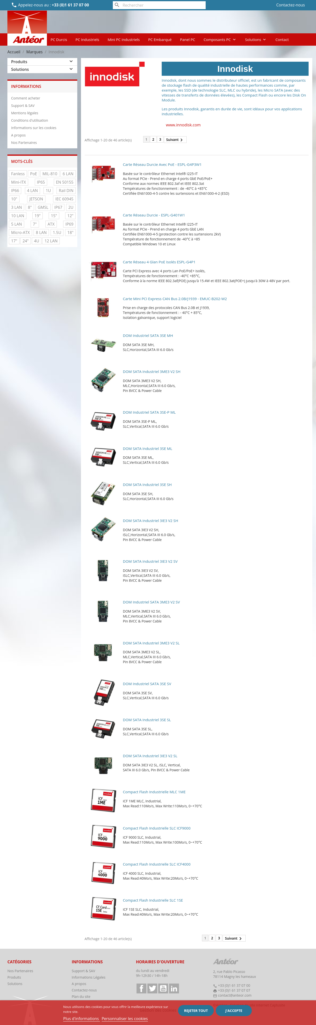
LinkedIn (174, 988)
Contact (282, 39)
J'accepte (233, 1010)
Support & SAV (23, 105)
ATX (51, 224)
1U (48, 190)
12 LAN (51, 241)
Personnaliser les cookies (125, 1018)
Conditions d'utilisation (29, 120)
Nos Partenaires (24, 142)
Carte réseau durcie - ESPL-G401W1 (154, 215)
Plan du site (81, 996)
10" (14, 199)
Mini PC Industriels (124, 39)
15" (54, 215)
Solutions (256, 39)
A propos (18, 135)
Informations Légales (88, 977)
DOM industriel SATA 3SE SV (147, 683)
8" (30, 207)
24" (25, 241)
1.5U (57, 232)
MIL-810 (49, 173)
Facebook (141, 988)
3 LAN (16, 207)
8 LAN (41, 232)
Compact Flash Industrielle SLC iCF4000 (157, 864)
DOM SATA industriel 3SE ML (147, 448)
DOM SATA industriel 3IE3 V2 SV (150, 561)
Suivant (175, 140)
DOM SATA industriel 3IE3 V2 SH (150, 520)
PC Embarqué (160, 39)
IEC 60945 (64, 199)
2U (71, 207)
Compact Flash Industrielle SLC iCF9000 (157, 828)
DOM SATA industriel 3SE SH (147, 484)
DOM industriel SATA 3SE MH (148, 335)
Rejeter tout (196, 1010)
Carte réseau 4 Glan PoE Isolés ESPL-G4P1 (159, 261)
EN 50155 (65, 182)
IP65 (41, 182)
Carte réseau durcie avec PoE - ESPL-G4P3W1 (162, 164)
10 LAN (17, 215)
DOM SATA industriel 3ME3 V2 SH (151, 371)
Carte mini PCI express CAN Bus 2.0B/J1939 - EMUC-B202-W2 (175, 298)
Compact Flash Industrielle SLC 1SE (153, 900)
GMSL (43, 207)
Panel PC (187, 39)
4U (36, 241)
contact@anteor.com (235, 995)
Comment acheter (25, 98)
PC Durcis (59, 39)
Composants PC (220, 39)
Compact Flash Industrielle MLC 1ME (154, 791)
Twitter (152, 988)
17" (14, 241)
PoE (33, 173)
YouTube (163, 988)
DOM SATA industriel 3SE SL (147, 719)
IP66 (15, 190)
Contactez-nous (290, 5)
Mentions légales (24, 113)
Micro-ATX (20, 232)
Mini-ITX (18, 182)
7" (35, 224)
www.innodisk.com (183, 125)
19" (38, 215)
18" (70, 232)
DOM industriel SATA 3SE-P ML (149, 412)
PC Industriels (87, 39)
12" (70, 215)
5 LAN (16, 224)
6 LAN (68, 173)
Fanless (18, 173)
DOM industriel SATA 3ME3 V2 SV (151, 602)
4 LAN (32, 190)
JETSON (36, 199)
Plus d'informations (81, 1018)
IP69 (69, 224)
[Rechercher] (159, 5)
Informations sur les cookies (33, 127)
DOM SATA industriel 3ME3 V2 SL (151, 642)
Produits (19, 61)
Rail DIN (66, 190)
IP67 (58, 207)
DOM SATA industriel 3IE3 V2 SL (150, 755)
